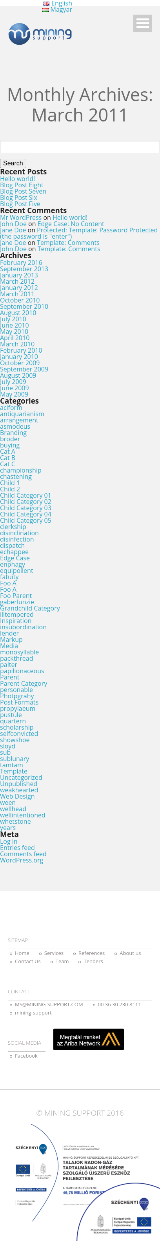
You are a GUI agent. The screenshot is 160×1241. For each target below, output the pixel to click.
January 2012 (19, 287)
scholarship (16, 727)
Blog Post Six (18, 197)
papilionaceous (22, 671)
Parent (10, 677)
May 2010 (14, 331)
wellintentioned (22, 815)
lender (9, 633)
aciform (11, 407)
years (8, 827)
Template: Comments (68, 242)
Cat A (7, 451)
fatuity (9, 576)
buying (10, 445)
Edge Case (15, 558)
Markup (11, 639)
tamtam (11, 765)
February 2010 (21, 350)
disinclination (19, 533)
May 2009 (14, 394)
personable (16, 689)
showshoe (15, 740)
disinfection (17, 539)
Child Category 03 (25, 508)
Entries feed (17, 847)
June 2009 (14, 388)
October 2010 (20, 300)
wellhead (13, 808)
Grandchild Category (30, 608)
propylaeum (17, 708)
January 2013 (19, 275)
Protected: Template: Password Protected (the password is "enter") (79, 233)
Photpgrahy (17, 696)
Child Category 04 (25, 514)
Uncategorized (21, 777)
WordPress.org (21, 860)
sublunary (14, 758)
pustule (11, 714)
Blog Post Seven (23, 191)
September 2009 (24, 369)
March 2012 (17, 281)
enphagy (12, 564)
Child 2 (10, 489)
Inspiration (15, 620)
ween (8, 802)
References (91, 953)
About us (130, 953)
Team (62, 961)
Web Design (17, 796)
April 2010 (14, 337)
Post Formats (19, 702)
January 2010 (19, 356)
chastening (16, 476)
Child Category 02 (25, 501)
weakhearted (19, 790)
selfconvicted (19, 733)
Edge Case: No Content (71, 223)
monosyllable (19, 652)
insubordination (23, 627)
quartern (13, 721)
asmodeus (15, 426)
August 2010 (18, 312)
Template (13, 771)
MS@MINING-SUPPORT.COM (49, 1004)
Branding (13, 432)
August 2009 (18, 375)
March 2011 (17, 294)
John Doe (13, 223)
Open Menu (142, 23)
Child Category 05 (25, 520)
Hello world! (17, 178)
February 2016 (21, 262)
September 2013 (24, 269)
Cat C (7, 464)
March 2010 (17, 344)
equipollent (16, 570)
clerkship (13, 526)
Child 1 (10, 482)
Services (54, 953)
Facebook (26, 1055)
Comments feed (23, 854)
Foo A (8, 583)
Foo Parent (16, 595)
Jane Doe (13, 230)
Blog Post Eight (22, 185)
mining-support (33, 1012)
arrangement (19, 420)
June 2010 (14, 325)
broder (10, 439)
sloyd (7, 746)
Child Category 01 (25, 495)
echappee (14, 551)
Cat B (7, 457)
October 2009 (20, 363)
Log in (9, 841)
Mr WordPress (21, 217)
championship (21, 470)
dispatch (12, 545)
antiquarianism (22, 413)
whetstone (15, 821)
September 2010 (24, 306)
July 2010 (13, 319)
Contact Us (28, 961)
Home (22, 953)
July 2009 (13, 381)
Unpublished (18, 783)
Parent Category (23, 683)
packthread (16, 658)
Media (9, 645)
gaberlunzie (17, 602)
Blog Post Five (20, 203)
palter (8, 664)
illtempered (17, 614)
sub (5, 752)
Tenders (93, 961)
